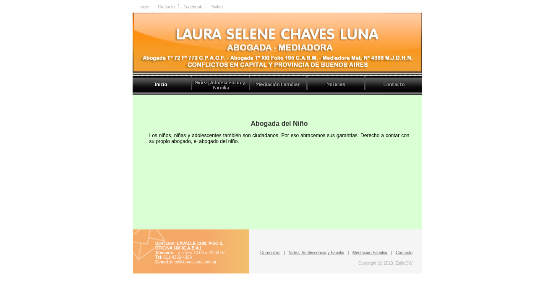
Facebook (192, 7)
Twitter (217, 7)
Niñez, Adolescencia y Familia (317, 252)
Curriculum (270, 252)
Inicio (144, 7)
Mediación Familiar (370, 252)
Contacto (166, 7)
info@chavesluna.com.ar (193, 262)
